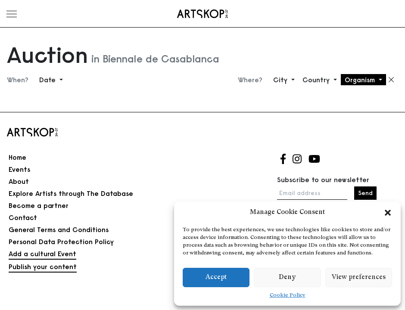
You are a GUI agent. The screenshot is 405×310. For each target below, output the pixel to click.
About (19, 181)
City (281, 79)
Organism (361, 79)
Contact (23, 217)
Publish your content (43, 266)
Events (19, 169)
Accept (216, 277)
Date (48, 79)
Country (317, 79)
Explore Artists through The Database (71, 193)
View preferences (359, 277)
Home (17, 157)
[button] (387, 212)
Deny (287, 277)
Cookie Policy (287, 295)
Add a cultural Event (42, 253)
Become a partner (39, 205)
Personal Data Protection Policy (61, 241)
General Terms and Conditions (59, 229)
